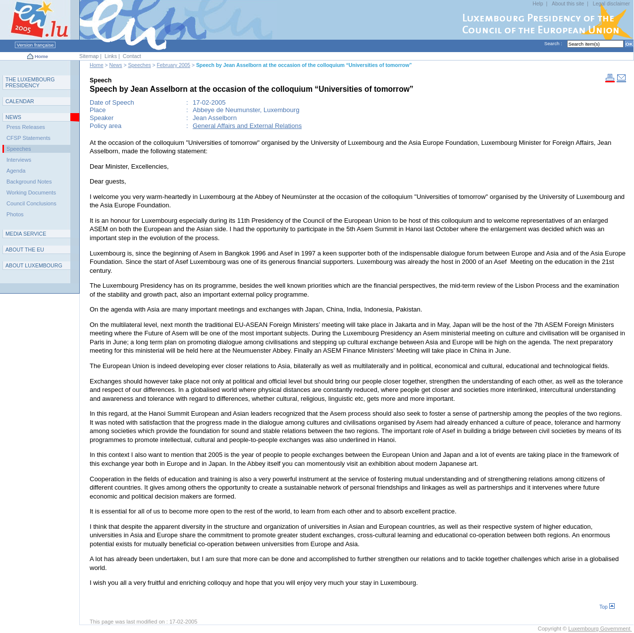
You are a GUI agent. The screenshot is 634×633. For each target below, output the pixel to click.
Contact (132, 56)
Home (41, 56)
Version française (35, 45)
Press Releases (25, 127)
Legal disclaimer (611, 3)
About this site (568, 3)
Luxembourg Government (600, 629)
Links (111, 56)
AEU (24, 250)
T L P (30, 82)
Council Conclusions (31, 203)
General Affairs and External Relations (247, 125)
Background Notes (29, 182)
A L (33, 265)
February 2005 (173, 65)
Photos (15, 214)
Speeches (139, 65)
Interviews (18, 160)
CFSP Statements (28, 138)
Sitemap (89, 56)
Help (537, 3)
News (115, 65)
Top (607, 607)
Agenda (15, 171)
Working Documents (31, 192)
